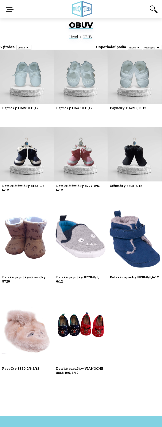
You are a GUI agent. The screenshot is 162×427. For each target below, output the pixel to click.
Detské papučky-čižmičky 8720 (24, 279)
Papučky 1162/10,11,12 (128, 108)
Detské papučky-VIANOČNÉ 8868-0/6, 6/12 (79, 370)
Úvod (73, 36)
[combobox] (135, 47)
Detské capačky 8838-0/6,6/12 (134, 277)
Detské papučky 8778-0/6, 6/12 (77, 279)
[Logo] (82, 9)
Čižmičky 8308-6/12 (126, 186)
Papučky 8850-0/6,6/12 (20, 368)
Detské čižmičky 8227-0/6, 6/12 (78, 188)
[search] (153, 10)
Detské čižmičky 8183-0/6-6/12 (24, 188)
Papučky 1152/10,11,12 (20, 108)
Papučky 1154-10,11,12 (74, 108)
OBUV (87, 36)
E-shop (10, 9)
